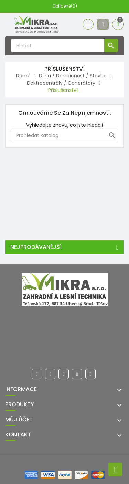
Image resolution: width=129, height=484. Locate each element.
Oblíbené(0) (64, 6)
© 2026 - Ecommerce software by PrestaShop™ (64, 462)
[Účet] (103, 24)
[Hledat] (64, 135)
